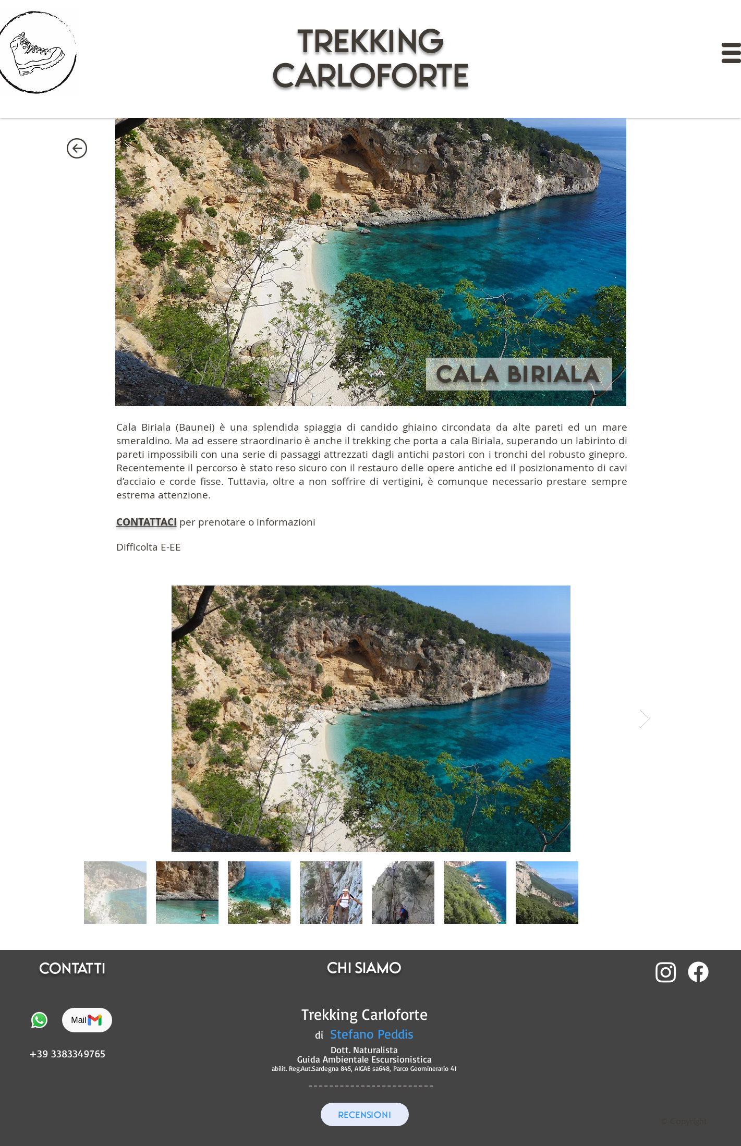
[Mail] (87, 1020)
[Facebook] (698, 971)
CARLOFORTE (370, 74)
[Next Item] (645, 719)
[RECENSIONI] (365, 1114)
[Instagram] (665, 971)
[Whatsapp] (39, 1020)
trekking (370, 40)
